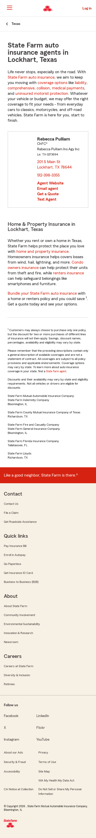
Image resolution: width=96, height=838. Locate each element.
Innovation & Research (18, 633)
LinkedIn (42, 716)
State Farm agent (56, 371)
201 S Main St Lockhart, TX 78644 (54, 164)
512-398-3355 (48, 175)
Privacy (43, 752)
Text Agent (46, 199)
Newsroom (11, 642)
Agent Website (50, 183)
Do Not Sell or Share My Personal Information (59, 791)
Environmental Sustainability (22, 624)
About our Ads (13, 752)
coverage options (52, 83)
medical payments (68, 88)
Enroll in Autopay (15, 554)
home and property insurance (42, 251)
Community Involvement (19, 615)
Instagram (11, 739)
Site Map (44, 771)
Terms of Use (47, 761)
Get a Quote (48, 194)
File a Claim (11, 512)
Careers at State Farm (18, 666)
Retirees (9, 684)
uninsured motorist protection (41, 93)
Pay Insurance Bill (15, 545)
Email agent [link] (47, 189)
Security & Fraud (15, 761)
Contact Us (11, 503)
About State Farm (15, 606)
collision (43, 88)
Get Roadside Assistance (20, 521)
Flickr (40, 728)
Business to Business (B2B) (21, 581)
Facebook (11, 716)
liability (81, 83)
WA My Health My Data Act (56, 780)
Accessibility (12, 771)
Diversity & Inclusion (17, 675)
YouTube (42, 739)
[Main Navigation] (9, 7)
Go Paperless (12, 563)
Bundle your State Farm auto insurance (42, 293)
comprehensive (21, 88)
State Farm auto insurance (31, 77)
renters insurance (68, 273)
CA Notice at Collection (18, 789)
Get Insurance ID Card (18, 572)
